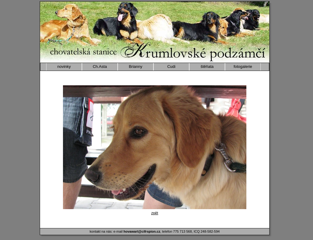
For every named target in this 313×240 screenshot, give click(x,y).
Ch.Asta (100, 66)
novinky (64, 66)
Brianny (135, 66)
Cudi (171, 66)
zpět (154, 213)
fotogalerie (243, 66)
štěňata (207, 66)
